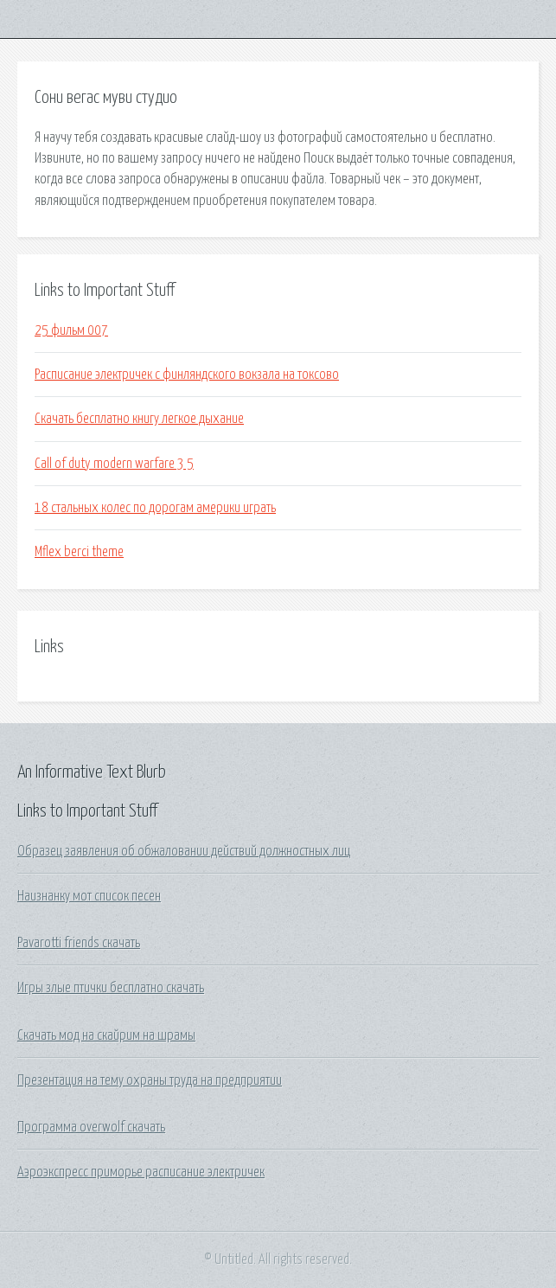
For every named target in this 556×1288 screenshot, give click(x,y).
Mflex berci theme (79, 552)
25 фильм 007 (71, 330)
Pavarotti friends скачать (78, 943)
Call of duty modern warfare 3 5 (114, 464)
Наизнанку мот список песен (89, 896)
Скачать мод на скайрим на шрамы (106, 1035)
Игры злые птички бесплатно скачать (110, 988)
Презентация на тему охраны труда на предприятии (149, 1080)
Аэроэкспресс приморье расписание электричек (141, 1172)
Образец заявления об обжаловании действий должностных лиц (183, 851)
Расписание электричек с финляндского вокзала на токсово (187, 374)
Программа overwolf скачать (91, 1127)
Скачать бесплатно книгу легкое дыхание (139, 419)
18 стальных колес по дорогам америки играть (155, 508)
